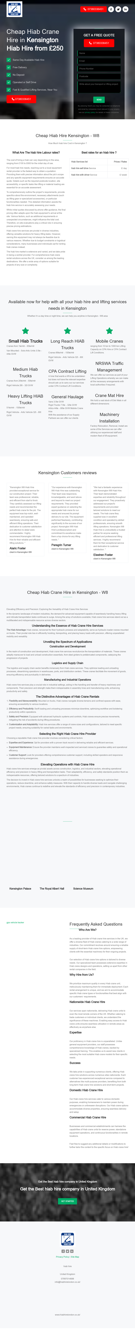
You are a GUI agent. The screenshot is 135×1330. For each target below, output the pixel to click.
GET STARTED (67, 1203)
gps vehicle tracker (15, 923)
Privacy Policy (62, 1259)
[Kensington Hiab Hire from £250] (68, 1241)
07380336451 (94, 9)
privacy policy (90, 113)
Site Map (75, 1259)
